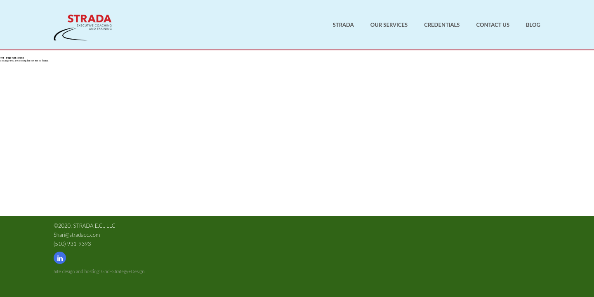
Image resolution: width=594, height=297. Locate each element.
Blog (533, 24)
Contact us (493, 24)
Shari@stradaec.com (77, 234)
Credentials (442, 24)
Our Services (389, 24)
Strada (343, 24)
